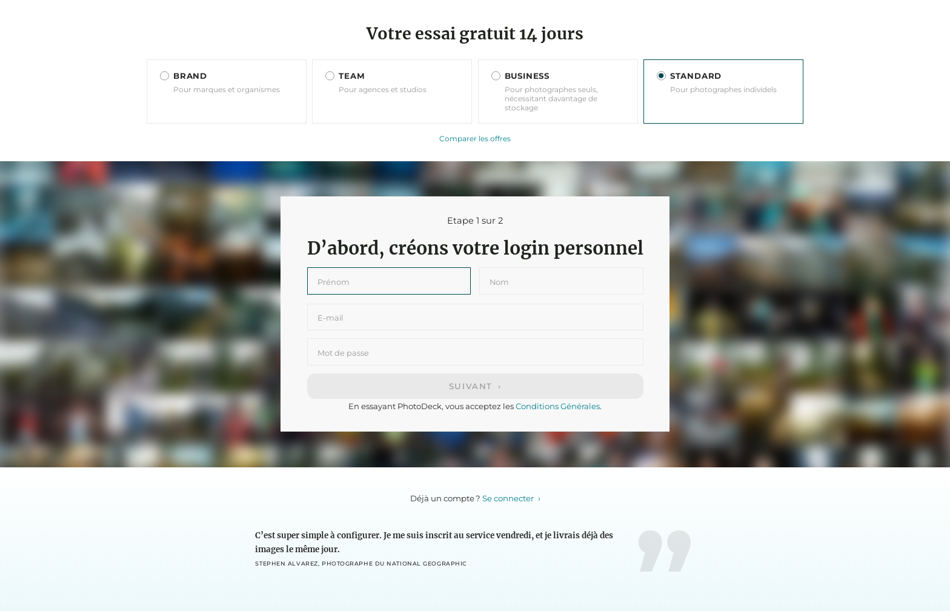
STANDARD (696, 76)
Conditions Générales (558, 406)
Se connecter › (511, 498)
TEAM (352, 76)
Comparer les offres (475, 138)
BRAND (190, 76)
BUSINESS (527, 76)
